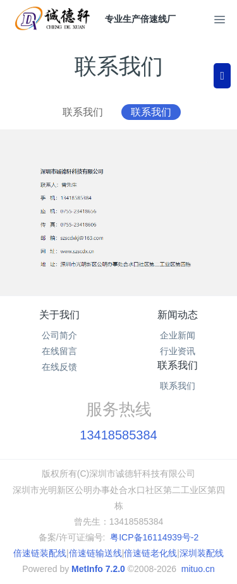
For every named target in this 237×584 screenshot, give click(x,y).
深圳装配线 (201, 553)
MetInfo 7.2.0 (98, 569)
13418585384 (118, 435)
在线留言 (59, 351)
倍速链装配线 (39, 553)
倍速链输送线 (95, 553)
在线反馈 (59, 367)
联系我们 (83, 112)
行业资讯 (177, 351)
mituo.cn (198, 569)
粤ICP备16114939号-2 (154, 537)
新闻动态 (177, 314)
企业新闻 (177, 335)
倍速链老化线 (150, 553)
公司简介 (59, 335)
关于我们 (59, 314)
